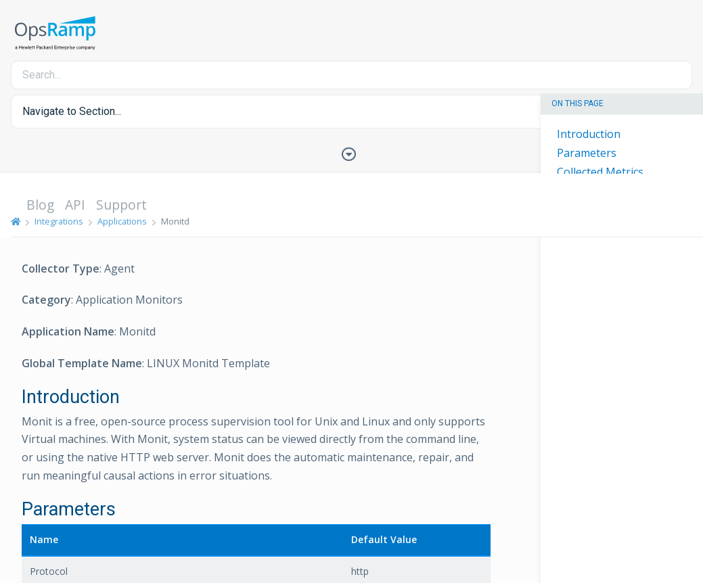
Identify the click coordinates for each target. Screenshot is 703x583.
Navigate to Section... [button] (71, 111)
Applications (122, 221)
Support (121, 204)
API (75, 204)
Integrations (59, 221)
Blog (40, 204)
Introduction (588, 133)
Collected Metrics (600, 171)
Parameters (586, 152)
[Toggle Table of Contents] (352, 153)
